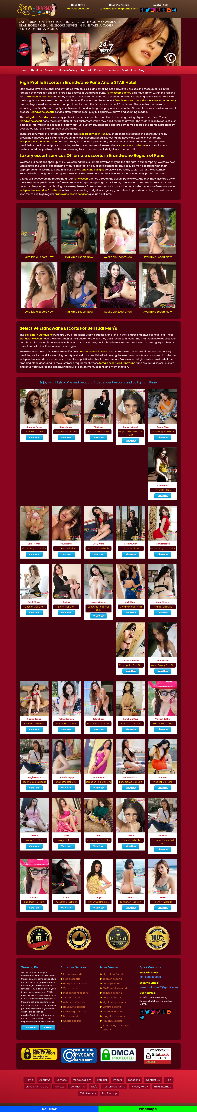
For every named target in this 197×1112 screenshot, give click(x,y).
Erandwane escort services (71, 194)
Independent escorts (76, 993)
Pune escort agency (119, 92)
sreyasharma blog (37, 1086)
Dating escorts (111, 983)
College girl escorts (75, 1011)
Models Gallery (68, 70)
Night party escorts (114, 1002)
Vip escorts (70, 988)
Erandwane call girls (39, 96)
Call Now (49, 1109)
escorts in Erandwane (132, 145)
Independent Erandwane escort (39, 141)
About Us (36, 70)
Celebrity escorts (112, 1011)
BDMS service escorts (115, 988)
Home (23, 70)
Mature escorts (111, 1007)
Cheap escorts (72, 1021)
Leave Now (30, 1027)
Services (50, 70)
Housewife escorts (74, 1007)
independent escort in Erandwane (41, 190)
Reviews (59, 1086)
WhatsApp (148, 1109)
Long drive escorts (113, 1016)
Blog (141, 70)
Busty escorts (71, 1016)
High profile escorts (75, 983)
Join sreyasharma (114, 1086)
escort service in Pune (93, 134)
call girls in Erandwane (39, 117)
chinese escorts (112, 993)
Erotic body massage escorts (115, 1027)
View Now (34, 437)
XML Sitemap (88, 1093)
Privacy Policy (139, 1086)
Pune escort (80, 178)
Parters (98, 70)
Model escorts (71, 979)
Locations (113, 70)
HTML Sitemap (162, 1086)
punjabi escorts (111, 997)
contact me (78, 1086)
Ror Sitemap (109, 1093)
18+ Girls (47, 1027)
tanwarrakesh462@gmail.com (119, 8)
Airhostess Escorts (74, 1002)
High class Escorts (113, 974)
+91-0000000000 (78, 8)
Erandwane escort (31, 121)
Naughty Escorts (112, 1021)
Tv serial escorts (73, 997)
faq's (94, 1086)
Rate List (86, 70)
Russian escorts (72, 974)
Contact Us (129, 70)
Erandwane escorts (42, 112)
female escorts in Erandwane (133, 100)
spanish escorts (112, 979)
